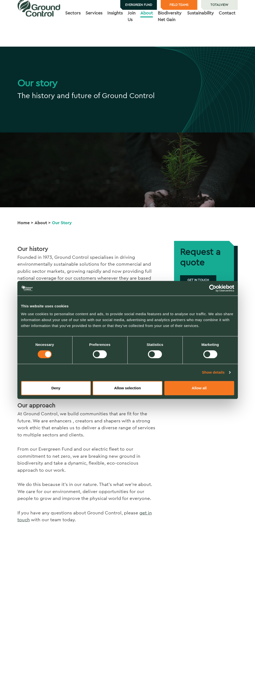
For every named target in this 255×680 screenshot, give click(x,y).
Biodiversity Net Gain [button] (170, 31)
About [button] (146, 28)
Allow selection (127, 388)
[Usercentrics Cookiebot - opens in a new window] (212, 288)
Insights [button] (115, 28)
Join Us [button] (131, 31)
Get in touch (198, 280)
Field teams (179, 4)
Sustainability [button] (200, 28)
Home (23, 223)
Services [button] (93, 28)
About (41, 223)
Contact (227, 28)
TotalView (219, 4)
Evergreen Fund (138, 4)
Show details (213, 372)
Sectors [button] (73, 28)
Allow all (199, 388)
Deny (56, 388)
